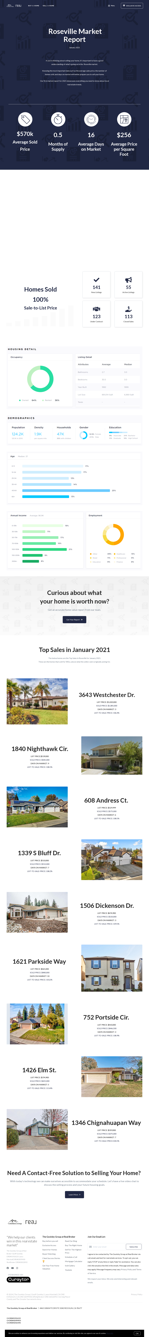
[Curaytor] (18, 1282)
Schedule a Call (71, 1257)
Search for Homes (49, 1249)
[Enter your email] (109, 1246)
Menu (111, 6)
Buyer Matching (49, 1254)
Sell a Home (48, 5)
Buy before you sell (50, 1241)
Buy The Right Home (73, 1245)
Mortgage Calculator (73, 1261)
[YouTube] (12, 1268)
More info (109, 1333)
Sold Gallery (70, 1265)
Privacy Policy (136, 1294)
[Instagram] (17, 1268)
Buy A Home (33, 5)
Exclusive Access (49, 1245)
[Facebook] (8, 1268)
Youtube (68, 1270)
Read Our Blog (71, 1241)
